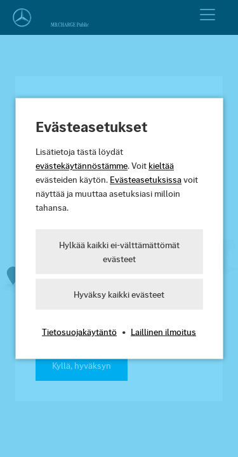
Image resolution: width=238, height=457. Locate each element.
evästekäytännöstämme (82, 165)
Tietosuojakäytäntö (79, 332)
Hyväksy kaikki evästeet (119, 294)
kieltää (161, 165)
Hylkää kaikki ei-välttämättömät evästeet (119, 252)
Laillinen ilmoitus (163, 332)
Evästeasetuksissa (146, 179)
